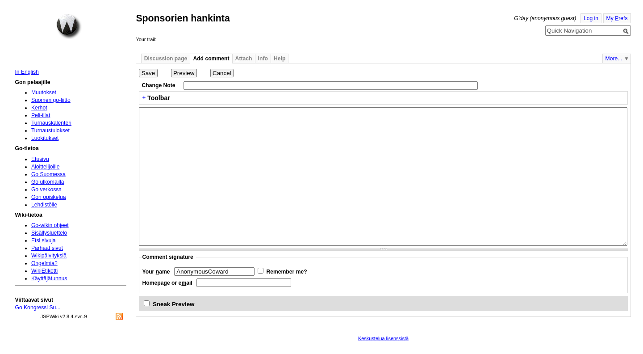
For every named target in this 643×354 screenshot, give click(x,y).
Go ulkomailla (47, 182)
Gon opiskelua (48, 197)
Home (68, 26)
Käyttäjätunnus (49, 278)
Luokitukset (45, 138)
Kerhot (39, 108)
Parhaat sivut (47, 248)
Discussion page (166, 58)
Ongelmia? (44, 263)
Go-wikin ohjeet (50, 225)
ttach (243, 58)
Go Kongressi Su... (37, 307)
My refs (617, 18)
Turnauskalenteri (51, 123)
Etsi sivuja (43, 240)
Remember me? (286, 272)
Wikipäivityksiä (49, 256)
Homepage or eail (167, 283)
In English (26, 72)
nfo (263, 58)
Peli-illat (40, 115)
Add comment (211, 58)
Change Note (158, 85)
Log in (591, 18)
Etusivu (40, 159)
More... (613, 58)
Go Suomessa (48, 174)
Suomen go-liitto (51, 100)
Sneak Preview (174, 304)
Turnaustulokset (50, 130)
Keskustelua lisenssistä (383, 338)
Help (279, 58)
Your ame (156, 272)
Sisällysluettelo (49, 233)
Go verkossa (46, 189)
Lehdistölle (44, 205)
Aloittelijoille (45, 167)
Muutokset (43, 92)
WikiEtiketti (44, 271)
